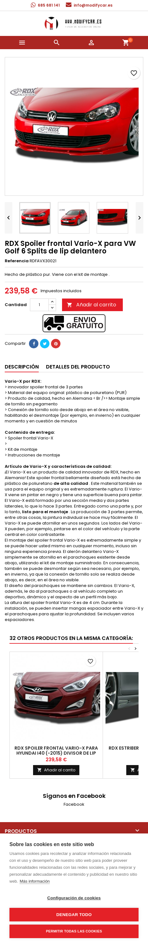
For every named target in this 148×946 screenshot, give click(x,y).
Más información (34, 881)
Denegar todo (74, 914)
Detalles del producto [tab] (78, 366)
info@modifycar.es (93, 5)
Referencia (17, 261)
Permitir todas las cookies (74, 931)
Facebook (74, 804)
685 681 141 (49, 5)
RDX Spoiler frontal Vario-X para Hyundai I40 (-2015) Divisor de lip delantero (56, 753)
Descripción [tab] (22, 366)
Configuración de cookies (74, 898)
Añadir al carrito (91, 304)
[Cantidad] (39, 305)
